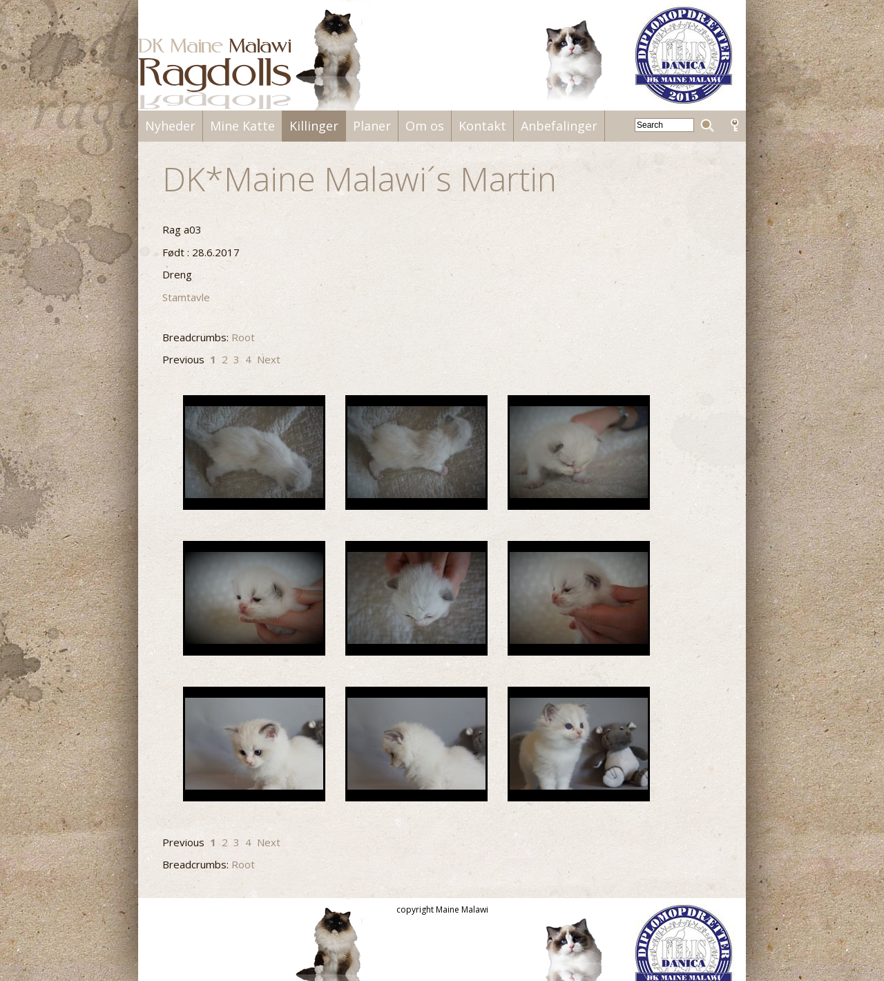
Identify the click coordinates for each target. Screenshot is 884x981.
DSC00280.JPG (416, 452)
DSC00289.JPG (579, 598)
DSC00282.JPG (579, 452)
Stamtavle (186, 297)
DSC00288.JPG (416, 598)
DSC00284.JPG (254, 598)
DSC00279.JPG (254, 452)
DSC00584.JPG (416, 744)
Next (268, 359)
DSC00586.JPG (579, 744)
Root (243, 337)
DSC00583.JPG (254, 744)
